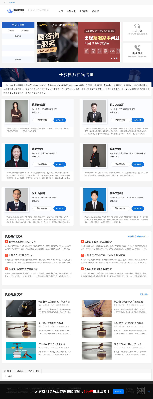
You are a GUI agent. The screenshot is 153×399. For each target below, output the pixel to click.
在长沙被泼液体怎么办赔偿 (98, 269)
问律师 (95, 11)
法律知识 (71, 11)
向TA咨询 (59, 120)
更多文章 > (144, 294)
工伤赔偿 (10, 30)
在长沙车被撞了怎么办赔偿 (98, 241)
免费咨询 (118, 391)
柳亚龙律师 (117, 193)
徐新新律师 (38, 193)
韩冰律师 (37, 149)
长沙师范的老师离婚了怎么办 (128, 323)
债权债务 (17, 36)
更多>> (18, 59)
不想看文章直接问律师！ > (138, 236)
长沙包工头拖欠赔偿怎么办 (22, 241)
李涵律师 (115, 149)
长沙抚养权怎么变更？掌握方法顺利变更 (105, 255)
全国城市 (12, 2)
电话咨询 (83, 11)
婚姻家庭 (25, 30)
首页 (60, 11)
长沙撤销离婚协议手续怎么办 (23, 269)
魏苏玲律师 (38, 104)
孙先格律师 (117, 104)
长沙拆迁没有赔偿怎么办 (21, 255)
